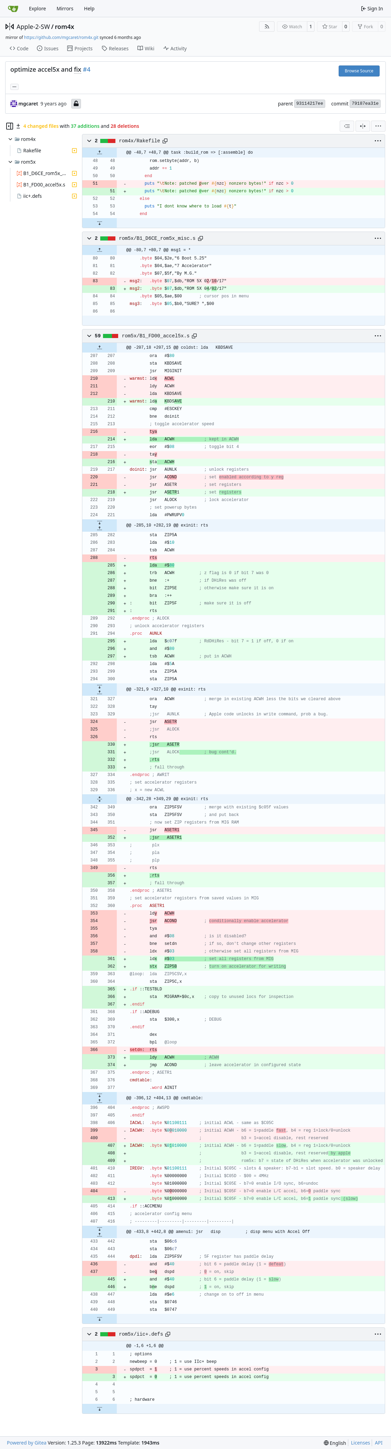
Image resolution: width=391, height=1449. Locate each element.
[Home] (13, 8)
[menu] (378, 126)
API (378, 1442)
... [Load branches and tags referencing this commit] (14, 86)
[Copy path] (165, 141)
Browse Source (359, 71)
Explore (37, 8)
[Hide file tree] (9, 126)
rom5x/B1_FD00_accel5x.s (156, 336)
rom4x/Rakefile (139, 141)
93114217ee (309, 103)
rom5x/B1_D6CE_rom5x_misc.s (157, 238)
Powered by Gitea (27, 1442)
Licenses (360, 1442)
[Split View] (363, 126)
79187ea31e (365, 103)
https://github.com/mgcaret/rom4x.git (61, 37)
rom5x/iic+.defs (141, 1334)
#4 (87, 69)
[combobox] (347, 126)
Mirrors (64, 8)
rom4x (64, 26)
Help (89, 8)
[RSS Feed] (267, 26)
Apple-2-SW (33, 26)
